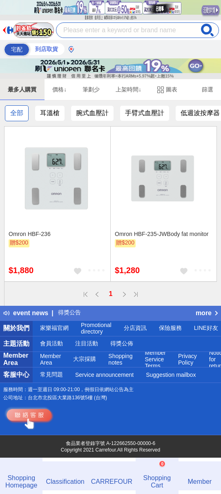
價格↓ (59, 89)
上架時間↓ (128, 89)
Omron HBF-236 (30, 234)
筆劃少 (91, 89)
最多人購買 (22, 89)
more (207, 312)
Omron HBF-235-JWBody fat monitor (162, 234)
